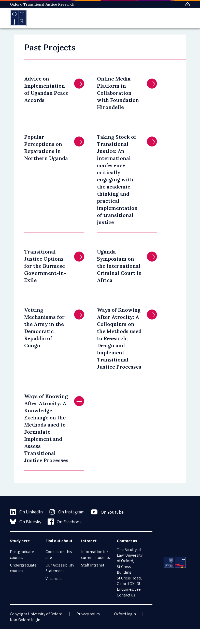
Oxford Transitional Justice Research (42, 4)
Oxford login (125, 614)
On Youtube (107, 512)
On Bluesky (25, 521)
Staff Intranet (92, 565)
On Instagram (67, 512)
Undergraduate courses (23, 567)
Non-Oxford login (25, 619)
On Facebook (65, 521)
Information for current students (95, 554)
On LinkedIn (26, 512)
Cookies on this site (59, 554)
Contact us (126, 595)
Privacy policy (88, 614)
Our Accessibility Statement (60, 567)
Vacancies (54, 578)
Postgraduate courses (22, 554)
